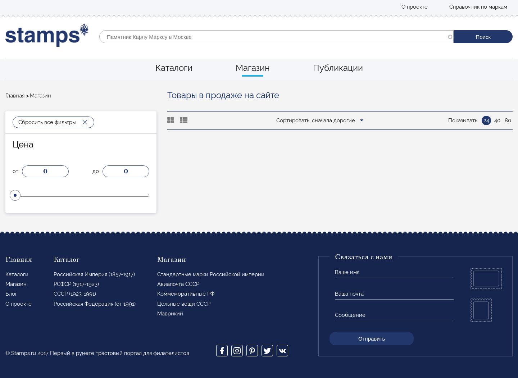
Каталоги (173, 68)
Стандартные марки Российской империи (210, 274)
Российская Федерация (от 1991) (95, 304)
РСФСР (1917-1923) (76, 284)
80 (508, 120)
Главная (14, 95)
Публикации (338, 68)
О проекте (414, 7)
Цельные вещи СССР (183, 304)
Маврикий (170, 313)
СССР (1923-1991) (75, 294)
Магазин (253, 68)
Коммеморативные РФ (185, 294)
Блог (11, 294)
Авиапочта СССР (178, 284)
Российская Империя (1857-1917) (94, 274)
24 (486, 120)
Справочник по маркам (478, 7)
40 (497, 120)
